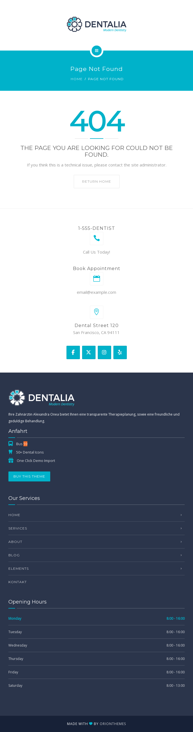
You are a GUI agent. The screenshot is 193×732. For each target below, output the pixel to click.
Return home (96, 181)
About (15, 542)
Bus (21, 443)
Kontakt (17, 582)
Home (77, 79)
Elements (18, 568)
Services (17, 528)
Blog (14, 555)
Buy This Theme (29, 476)
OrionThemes (113, 723)
